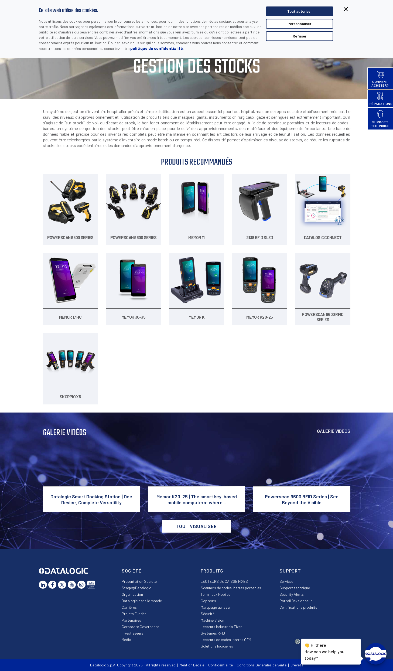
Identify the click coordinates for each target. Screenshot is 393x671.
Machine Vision (212, 620)
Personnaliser (299, 23)
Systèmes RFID (213, 633)
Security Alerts (291, 594)
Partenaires (131, 620)
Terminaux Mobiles (215, 594)
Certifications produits (298, 607)
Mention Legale (192, 665)
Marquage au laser (216, 607)
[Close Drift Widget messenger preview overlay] (297, 641)
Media (126, 639)
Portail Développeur (295, 600)
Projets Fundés (134, 613)
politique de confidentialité (156, 48)
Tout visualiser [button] (196, 526)
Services (286, 581)
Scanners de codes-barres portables (231, 587)
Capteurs (208, 600)
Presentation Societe (139, 581)
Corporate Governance (140, 626)
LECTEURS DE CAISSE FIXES (224, 581)
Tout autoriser (299, 11)
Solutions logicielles (217, 646)
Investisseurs (132, 633)
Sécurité (207, 613)
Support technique (294, 587)
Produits (212, 570)
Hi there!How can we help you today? (323, 650)
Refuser (299, 36)
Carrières (129, 607)
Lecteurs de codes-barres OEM (226, 639)
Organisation (132, 594)
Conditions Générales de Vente (261, 665)
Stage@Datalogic (136, 587)
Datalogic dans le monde (142, 600)
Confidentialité (220, 665)
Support (290, 570)
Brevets (297, 665)
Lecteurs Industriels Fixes (221, 626)
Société (132, 570)
